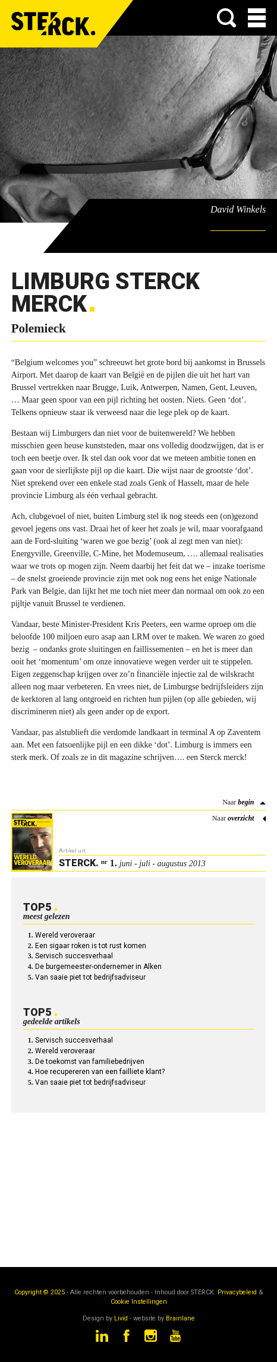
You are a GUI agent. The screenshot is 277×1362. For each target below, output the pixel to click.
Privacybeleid (237, 1292)
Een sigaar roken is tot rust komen (90, 946)
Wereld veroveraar (65, 935)
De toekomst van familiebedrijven (89, 1061)
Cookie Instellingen (139, 1302)
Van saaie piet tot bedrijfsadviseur (90, 977)
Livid (121, 1318)
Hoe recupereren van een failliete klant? (100, 1072)
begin (246, 802)
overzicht (241, 818)
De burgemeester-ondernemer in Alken (98, 966)
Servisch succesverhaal (74, 956)
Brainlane (180, 1318)
